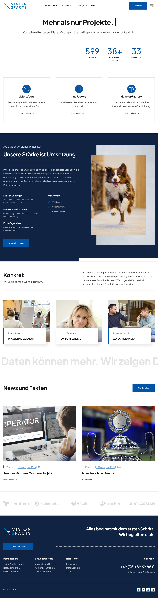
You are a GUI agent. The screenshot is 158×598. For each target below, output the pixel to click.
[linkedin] (153, 589)
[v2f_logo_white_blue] (16, 528)
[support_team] (39, 407)
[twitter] (143, 589)
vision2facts (31, 467)
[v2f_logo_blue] (15, 4)
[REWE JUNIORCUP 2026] (118, 407)
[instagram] (148, 589)
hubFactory (22, 467)
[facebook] (138, 589)
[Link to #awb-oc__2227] (152, 6)
